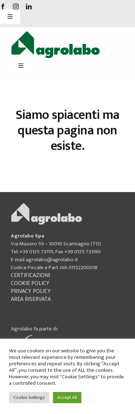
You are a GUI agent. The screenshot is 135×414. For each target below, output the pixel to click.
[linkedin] (29, 6)
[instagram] (16, 6)
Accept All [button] (67, 397)
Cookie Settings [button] (29, 397)
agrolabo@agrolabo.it (52, 259)
